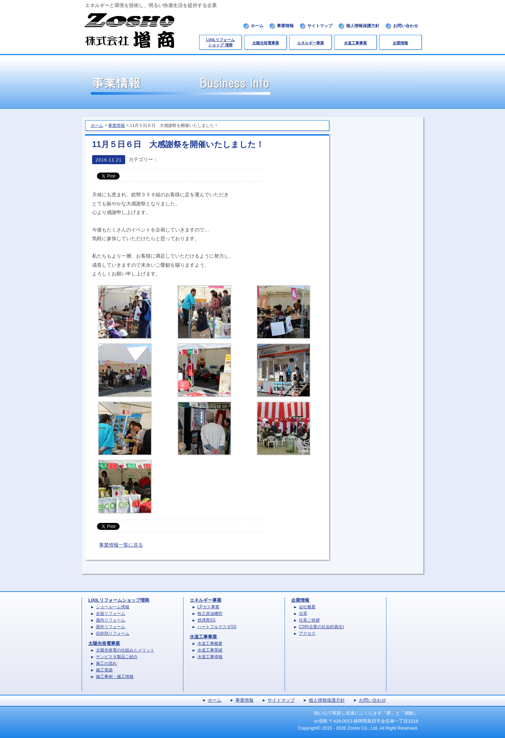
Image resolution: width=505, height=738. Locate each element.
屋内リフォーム (110, 620)
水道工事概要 (210, 643)
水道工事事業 (355, 43)
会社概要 (307, 606)
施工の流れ (106, 663)
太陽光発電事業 (265, 43)
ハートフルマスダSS (216, 626)
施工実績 (104, 670)
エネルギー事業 (310, 43)
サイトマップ (319, 25)
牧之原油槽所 (210, 613)
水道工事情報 (210, 656)
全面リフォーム (110, 613)
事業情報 (285, 25)
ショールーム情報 (112, 606)
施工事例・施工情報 (115, 676)
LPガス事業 (208, 606)
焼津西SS (206, 620)
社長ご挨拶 (309, 620)
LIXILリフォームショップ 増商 (220, 42)
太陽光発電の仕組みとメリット (125, 650)
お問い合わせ (405, 25)
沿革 (303, 613)
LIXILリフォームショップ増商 (118, 600)
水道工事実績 (210, 650)
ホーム (257, 25)
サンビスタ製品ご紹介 (117, 656)
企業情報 (400, 43)
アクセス (307, 633)
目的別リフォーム (112, 633)
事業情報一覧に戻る (121, 545)
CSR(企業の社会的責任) (321, 626)
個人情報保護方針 (362, 25)
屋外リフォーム (110, 626)
